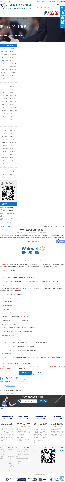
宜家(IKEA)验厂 (13, 72)
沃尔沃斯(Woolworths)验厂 (15, 142)
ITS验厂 (3, 174)
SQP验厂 (3, 81)
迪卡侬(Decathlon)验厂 (6, 92)
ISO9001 (48, 7)
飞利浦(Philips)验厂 (14, 166)
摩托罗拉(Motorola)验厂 (15, 154)
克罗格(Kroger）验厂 (14, 48)
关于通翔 (2, 449)
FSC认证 (52, 7)
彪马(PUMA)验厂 (4, 89)
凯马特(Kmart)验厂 (14, 83)
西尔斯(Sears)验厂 (13, 98)
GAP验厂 (12, 171)
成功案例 (38, 18)
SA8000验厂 (10, 463)
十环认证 (26, 458)
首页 (1, 18)
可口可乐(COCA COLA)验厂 (15, 75)
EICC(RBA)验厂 (11, 456)
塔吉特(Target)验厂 (13, 66)
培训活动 (34, 453)
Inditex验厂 (12, 125)
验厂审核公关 (8, 207)
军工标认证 (26, 453)
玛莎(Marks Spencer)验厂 (15, 101)
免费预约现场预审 (7, 216)
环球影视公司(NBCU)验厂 (15, 136)
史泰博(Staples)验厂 (14, 92)
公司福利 (2, 456)
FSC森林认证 (19, 451)
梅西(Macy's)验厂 (13, 95)
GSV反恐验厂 (11, 465)
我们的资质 (2, 451)
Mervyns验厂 (12, 122)
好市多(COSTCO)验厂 (5, 63)
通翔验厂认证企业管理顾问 (12, 378)
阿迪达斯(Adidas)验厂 (14, 86)
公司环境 (2, 454)
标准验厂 (9, 18)
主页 (49, 226)
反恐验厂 (56, 7)
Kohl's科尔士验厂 (4, 110)
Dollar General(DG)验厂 (14, 110)
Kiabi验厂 (3, 127)
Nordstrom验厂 (4, 104)
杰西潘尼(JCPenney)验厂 (15, 63)
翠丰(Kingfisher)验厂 (5, 171)
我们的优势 (2, 453)
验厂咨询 (52, 226)
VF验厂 (3, 116)
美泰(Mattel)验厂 (4, 95)
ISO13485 (18, 459)
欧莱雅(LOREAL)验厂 (5, 166)
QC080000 (18, 461)
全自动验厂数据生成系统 (8, 219)
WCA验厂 (12, 60)
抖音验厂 (3, 133)
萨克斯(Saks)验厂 (13, 107)
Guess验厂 (12, 104)
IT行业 (28, 18)
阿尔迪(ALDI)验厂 (5, 157)
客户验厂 (14, 18)
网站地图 (34, 456)
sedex (45, 7)
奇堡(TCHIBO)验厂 (14, 119)
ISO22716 (18, 463)
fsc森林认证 (51, 1)
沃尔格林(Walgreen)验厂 (6, 142)
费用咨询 (34, 454)
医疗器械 (24, 18)
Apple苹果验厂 (4, 57)
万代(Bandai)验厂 (4, 163)
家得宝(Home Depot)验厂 (6, 101)
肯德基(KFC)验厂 (5, 136)
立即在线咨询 (42, 401)
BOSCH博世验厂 (13, 54)
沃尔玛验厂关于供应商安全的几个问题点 (13, 390)
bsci (42, 7)
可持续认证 (33, 18)
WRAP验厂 (10, 458)
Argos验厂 (12, 89)
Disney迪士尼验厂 (13, 57)
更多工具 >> (10, 222)
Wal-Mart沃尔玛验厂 (10, 385)
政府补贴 (26, 451)
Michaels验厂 (4, 151)
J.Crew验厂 (3, 130)
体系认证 (19, 18)
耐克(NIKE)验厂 (4, 98)
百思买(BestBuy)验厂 (14, 81)
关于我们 (4, 18)
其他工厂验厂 (12, 174)
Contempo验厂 (13, 127)
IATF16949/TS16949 (20, 458)
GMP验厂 (12, 148)
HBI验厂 (3, 160)
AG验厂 (11, 145)
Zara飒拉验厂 (4, 125)
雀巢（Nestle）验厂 (5, 48)
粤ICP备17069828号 (32, 475)
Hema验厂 (12, 157)
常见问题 (34, 449)
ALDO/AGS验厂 (4, 145)
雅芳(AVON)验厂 (4, 72)
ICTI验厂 (10, 470)
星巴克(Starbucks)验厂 (5, 75)
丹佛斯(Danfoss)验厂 (14, 133)
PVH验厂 (3, 154)
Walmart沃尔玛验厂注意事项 (10, 393)
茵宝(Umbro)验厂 (4, 139)
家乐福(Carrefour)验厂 (5, 78)
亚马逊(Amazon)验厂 (5, 69)
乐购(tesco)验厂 (4, 83)
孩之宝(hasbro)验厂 (5, 66)
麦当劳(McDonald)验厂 (14, 69)
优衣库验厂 (12, 51)
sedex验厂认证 (45, 1)
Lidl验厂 (11, 168)
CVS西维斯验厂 (4, 54)
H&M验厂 (3, 119)
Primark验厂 (3, 122)
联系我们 (43, 18)
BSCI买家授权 (8, 213)
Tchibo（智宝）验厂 (5, 51)
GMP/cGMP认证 (19, 465)
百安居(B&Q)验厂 (13, 163)
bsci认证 (39, 1)
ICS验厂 (3, 107)
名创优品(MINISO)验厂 (6, 148)
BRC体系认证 (19, 453)
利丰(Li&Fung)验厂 (5, 86)
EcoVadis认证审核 (13, 139)
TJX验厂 (11, 113)
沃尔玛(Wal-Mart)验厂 (5, 60)
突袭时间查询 (8, 210)
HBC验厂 (12, 160)
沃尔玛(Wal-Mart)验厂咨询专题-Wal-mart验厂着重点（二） (40, 424)
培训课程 (26, 449)
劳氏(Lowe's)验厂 (4, 168)
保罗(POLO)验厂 (4, 113)
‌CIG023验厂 (3, 177)
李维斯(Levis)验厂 (13, 116)
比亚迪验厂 (12, 130)
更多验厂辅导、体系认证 (60, 1)
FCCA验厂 (12, 78)
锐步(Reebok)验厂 (13, 151)
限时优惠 (34, 451)
